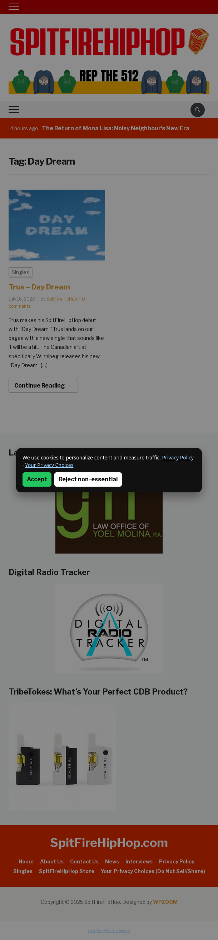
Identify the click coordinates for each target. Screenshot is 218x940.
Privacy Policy (178, 457)
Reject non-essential (88, 479)
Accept (37, 479)
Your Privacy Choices (49, 465)
